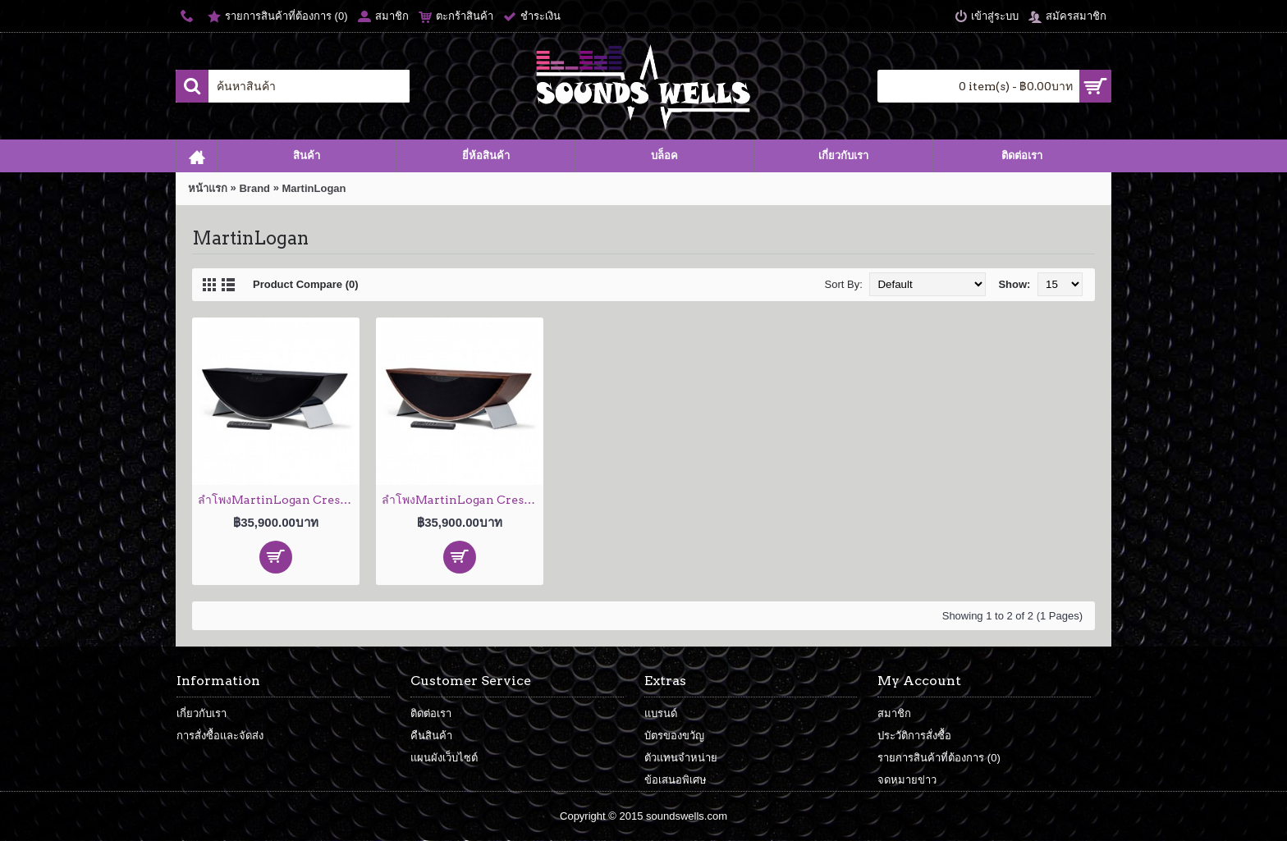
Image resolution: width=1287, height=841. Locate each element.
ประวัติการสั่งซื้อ (914, 735)
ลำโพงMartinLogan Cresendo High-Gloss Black (279, 499)
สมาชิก (894, 713)
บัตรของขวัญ (674, 735)
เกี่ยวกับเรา (201, 713)
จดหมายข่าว (907, 780)
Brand (254, 188)
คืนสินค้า (431, 735)
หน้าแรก (207, 188)
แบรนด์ (660, 713)
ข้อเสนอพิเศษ (675, 780)
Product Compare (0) (306, 284)
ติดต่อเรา (430, 713)
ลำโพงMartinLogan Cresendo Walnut (462, 499)
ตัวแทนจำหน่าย (680, 758)
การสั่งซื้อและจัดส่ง (219, 735)
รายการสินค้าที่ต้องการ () (939, 758)
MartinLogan (314, 188)
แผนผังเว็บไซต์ (444, 758)
